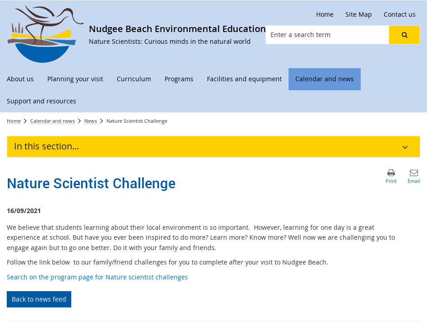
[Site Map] (358, 14)
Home (14, 120)
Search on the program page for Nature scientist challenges (98, 277)
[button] (404, 35)
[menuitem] (20, 79)
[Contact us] (399, 14)
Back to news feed (39, 299)
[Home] (325, 14)
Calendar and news (52, 120)
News (90, 120)
